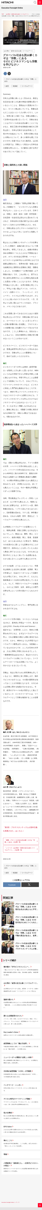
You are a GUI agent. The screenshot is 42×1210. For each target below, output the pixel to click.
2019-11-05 (6, 67)
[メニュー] (39, 2)
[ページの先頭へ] (40, 1205)
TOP (3, 14)
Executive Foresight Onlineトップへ (10, 1202)
